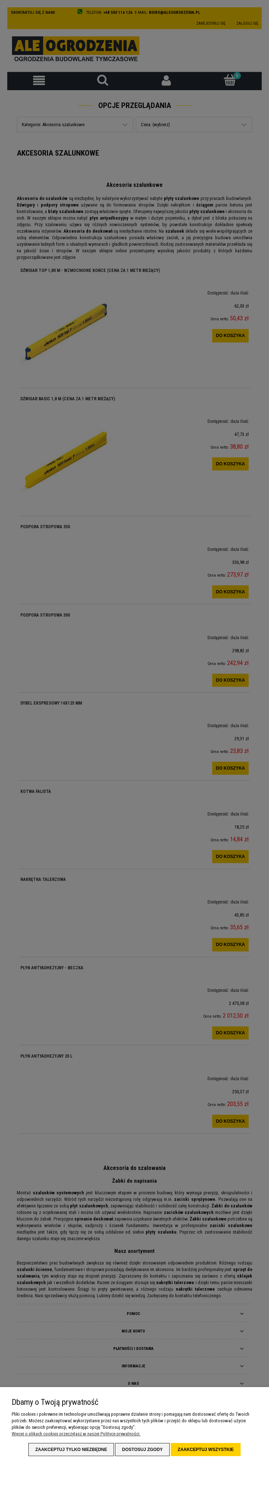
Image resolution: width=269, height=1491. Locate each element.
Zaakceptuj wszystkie (206, 1449)
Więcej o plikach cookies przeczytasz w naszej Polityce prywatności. (76, 1433)
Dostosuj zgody (142, 1449)
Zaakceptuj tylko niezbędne (71, 1449)
